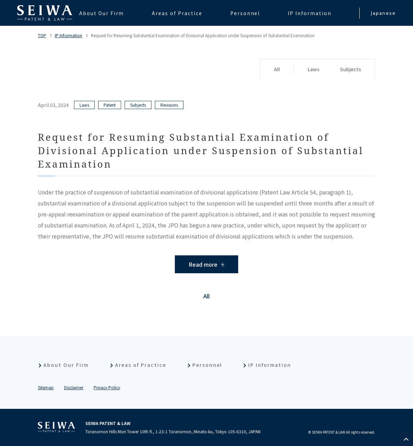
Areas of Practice (140, 364)
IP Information (68, 35)
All (277, 69)
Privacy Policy (107, 387)
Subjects (350, 69)
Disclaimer (73, 387)
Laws (313, 69)
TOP (42, 35)
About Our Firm (66, 364)
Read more (203, 264)
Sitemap (46, 387)
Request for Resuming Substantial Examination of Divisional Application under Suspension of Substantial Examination (203, 35)
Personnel (207, 364)
